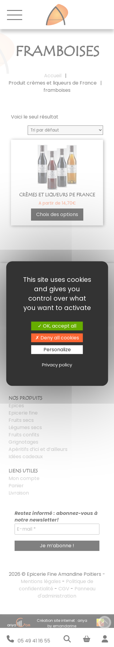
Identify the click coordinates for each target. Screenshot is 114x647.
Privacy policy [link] (57, 365)
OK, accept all (57, 325)
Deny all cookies (57, 337)
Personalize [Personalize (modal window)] (57, 349)
